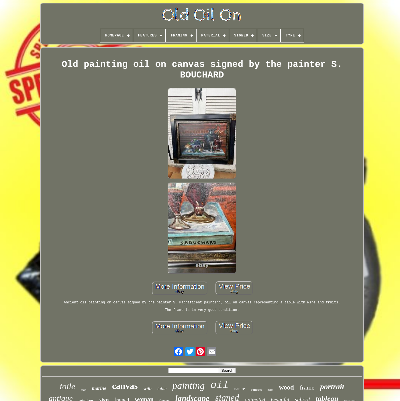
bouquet (256, 389)
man (83, 389)
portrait (332, 386)
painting (188, 385)
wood (286, 387)
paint (270, 389)
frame (307, 387)
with (148, 388)
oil (219, 385)
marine (99, 388)
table (161, 388)
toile (67, 386)
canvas (125, 386)
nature (239, 388)
